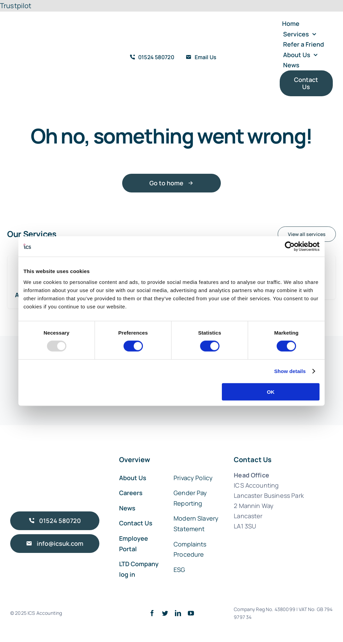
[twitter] (165, 613)
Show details (290, 371)
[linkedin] (178, 613)
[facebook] (152, 613)
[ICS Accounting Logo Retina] (37, 34)
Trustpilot (16, 5)
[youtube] (191, 613)
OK (271, 391)
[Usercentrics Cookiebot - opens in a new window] (290, 246)
